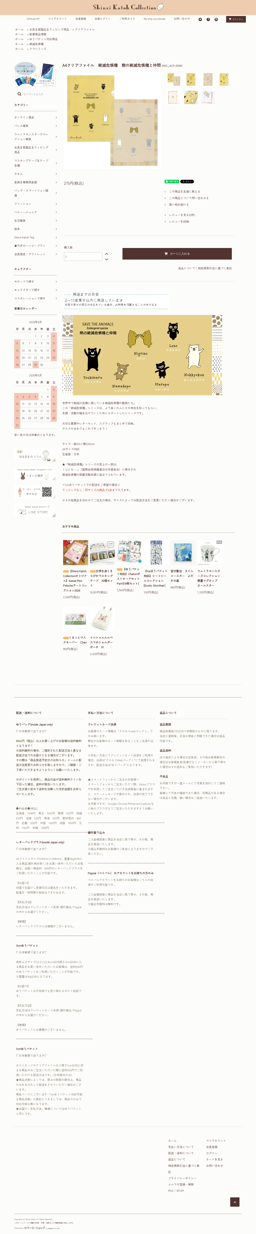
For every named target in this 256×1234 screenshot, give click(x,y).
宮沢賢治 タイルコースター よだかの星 (181, 576)
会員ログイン (103, 18)
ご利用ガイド (127, 18)
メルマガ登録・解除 (181, 1184)
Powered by (37, 1228)
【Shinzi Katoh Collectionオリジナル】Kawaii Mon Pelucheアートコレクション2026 (75, 580)
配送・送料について (181, 1153)
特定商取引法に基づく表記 (215, 268)
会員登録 (80, 18)
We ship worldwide (154, 18)
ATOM (180, 1190)
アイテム (235, 19)
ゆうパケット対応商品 (43, 39)
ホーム (19, 29)
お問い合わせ (182, 18)
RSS (171, 1190)
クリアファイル (85, 29)
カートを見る (214, 1159)
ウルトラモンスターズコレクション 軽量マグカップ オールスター (209, 578)
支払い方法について (181, 1147)
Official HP (33, 18)
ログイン (211, 1153)
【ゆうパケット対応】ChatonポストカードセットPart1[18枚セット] (128, 576)
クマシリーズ (37, 49)
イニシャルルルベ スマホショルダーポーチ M (102, 642)
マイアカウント (57, 18)
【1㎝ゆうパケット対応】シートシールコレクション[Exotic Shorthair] (155, 578)
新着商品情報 (37, 34)
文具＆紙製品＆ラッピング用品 (49, 29)
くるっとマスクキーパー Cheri (75, 639)
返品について (186, 268)
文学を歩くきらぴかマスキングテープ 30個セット (101, 578)
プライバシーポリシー (182, 1178)
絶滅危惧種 (36, 44)
